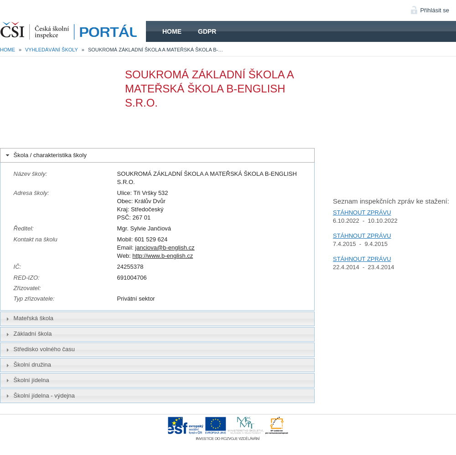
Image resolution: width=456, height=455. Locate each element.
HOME (73, 31)
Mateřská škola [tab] (29, 318)
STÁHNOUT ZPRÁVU (362, 212)
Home (171, 31)
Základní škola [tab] (28, 333)
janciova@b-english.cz (164, 247)
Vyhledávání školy (51, 49)
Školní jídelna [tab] (26, 380)
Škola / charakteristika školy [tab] (45, 155)
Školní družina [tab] (27, 364)
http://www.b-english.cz (162, 255)
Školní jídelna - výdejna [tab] (39, 395)
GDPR (207, 31)
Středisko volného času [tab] (39, 349)
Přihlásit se (434, 10)
